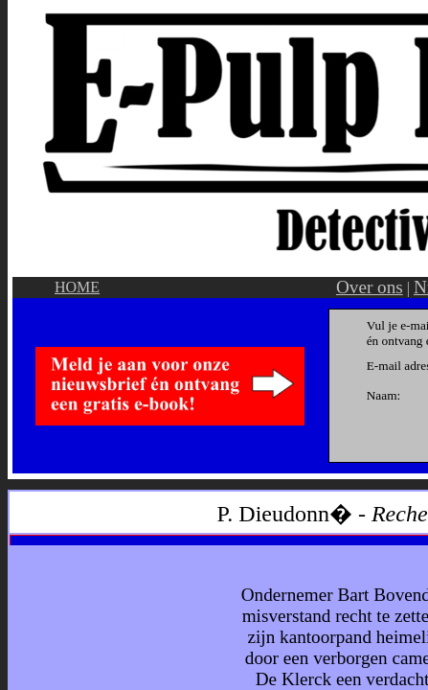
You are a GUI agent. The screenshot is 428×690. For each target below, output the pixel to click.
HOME (77, 287)
